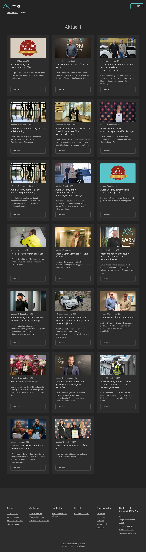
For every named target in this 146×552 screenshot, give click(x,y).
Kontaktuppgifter (81, 513)
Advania (81, 546)
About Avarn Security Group (73, 543)
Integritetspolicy (126, 526)
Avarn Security (12, 12)
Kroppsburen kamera (127, 533)
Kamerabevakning (126, 529)
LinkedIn (100, 520)
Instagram (101, 513)
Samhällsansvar (13, 517)
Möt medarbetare (36, 517)
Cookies (122, 516)
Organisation (12, 513)
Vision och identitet (15, 520)
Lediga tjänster (35, 513)
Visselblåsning (13, 524)
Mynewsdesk (102, 524)
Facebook (101, 517)
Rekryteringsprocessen (39, 520)
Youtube (100, 527)
